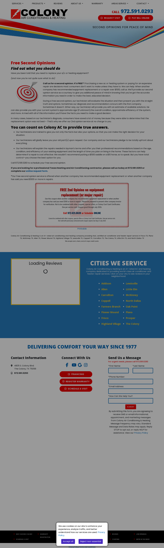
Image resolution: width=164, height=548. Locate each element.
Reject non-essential (90, 541)
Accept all (68, 541)
